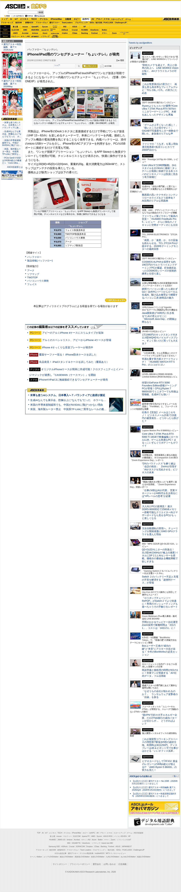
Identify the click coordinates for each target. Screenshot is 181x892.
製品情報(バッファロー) (40, 260)
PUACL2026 (108, 23)
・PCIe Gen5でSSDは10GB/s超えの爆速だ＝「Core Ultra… (11, 160)
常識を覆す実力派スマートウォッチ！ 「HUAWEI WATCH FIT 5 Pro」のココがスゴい (160, 362)
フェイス (32, 284)
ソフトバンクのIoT (124, 33)
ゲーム (128, 19)
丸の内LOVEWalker (128, 857)
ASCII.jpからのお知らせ (141, 776)
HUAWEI (84, 30)
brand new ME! (107, 843)
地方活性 (98, 23)
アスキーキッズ (7, 23)
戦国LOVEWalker (143, 857)
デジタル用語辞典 (86, 853)
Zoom (114, 33)
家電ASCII (29, 23)
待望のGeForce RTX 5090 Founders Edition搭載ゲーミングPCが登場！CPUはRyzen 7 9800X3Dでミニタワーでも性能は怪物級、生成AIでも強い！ (160, 388)
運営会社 (97, 864)
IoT (16, 19)
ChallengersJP (121, 23)
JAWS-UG (61, 840)
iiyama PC (86, 836)
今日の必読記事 (60, 853)
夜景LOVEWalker (97, 857)
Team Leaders (85, 850)
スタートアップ (117, 19)
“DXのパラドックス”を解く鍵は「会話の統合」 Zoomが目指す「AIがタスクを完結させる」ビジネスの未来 (160, 468)
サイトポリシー (60, 864)
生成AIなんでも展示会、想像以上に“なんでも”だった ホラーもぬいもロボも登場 (77, 400)
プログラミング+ (81, 23)
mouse (25, 27)
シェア (57, 65)
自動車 (68, 19)
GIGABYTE (45, 30)
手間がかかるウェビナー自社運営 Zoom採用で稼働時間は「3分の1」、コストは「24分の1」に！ (161, 625)
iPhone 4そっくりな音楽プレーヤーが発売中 (67, 347)
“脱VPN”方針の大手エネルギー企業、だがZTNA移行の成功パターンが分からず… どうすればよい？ (159, 719)
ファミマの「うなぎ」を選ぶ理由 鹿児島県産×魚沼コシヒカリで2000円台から (161, 146)
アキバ (99, 19)
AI (11, 19)
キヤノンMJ (25, 36)
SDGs (92, 23)
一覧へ (175, 776)
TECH (34, 19)
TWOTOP (32, 277)
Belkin (104, 30)
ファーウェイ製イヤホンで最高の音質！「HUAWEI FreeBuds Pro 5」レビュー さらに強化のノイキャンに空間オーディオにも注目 (160, 220)
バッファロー (34, 257)
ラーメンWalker (36, 857)
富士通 (15, 27)
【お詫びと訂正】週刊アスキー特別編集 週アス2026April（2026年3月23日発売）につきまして (154, 788)
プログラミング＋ (99, 850)
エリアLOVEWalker (51, 857)
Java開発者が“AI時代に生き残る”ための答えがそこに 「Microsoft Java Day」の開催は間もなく (159, 317)
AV (93, 19)
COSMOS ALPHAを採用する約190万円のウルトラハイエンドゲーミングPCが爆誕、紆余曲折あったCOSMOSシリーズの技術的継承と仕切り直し (159, 267)
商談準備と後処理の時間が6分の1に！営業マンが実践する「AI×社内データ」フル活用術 (160, 673)
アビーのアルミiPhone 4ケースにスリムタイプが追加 (73, 332)
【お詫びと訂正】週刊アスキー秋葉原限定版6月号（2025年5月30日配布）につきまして (154, 795)
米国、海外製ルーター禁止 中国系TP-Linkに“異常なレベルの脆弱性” (70, 409)
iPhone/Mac (56, 19)
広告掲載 (122, 864)
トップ (4, 19)
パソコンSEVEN (55, 26)
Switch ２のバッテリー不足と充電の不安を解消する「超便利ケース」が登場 (160, 579)
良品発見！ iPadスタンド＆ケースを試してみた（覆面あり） (74, 361)
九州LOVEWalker (112, 857)
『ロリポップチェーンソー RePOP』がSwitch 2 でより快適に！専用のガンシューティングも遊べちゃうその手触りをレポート (160, 602)
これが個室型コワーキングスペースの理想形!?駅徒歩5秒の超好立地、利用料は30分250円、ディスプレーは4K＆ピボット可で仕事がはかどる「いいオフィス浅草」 (160, 745)
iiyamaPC (35, 27)
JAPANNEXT (35, 36)
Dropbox (65, 33)
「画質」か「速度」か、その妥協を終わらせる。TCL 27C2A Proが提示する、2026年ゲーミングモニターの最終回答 (160, 244)
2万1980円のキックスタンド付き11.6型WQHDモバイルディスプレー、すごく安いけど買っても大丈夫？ (160, 339)
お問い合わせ (109, 864)
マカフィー (15, 36)
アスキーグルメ (42, 23)
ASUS (74, 27)
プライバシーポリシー (80, 864)
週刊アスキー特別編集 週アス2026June (12, 47)
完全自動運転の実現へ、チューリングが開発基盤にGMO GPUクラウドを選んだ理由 (160, 531)
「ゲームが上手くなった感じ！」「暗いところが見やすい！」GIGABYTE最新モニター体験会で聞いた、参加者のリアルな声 (160, 129)
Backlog (84, 33)
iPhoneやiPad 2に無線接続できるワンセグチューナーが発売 (73, 379)
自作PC (37, 6)
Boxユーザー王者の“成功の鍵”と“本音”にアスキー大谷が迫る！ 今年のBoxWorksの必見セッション (159, 650)
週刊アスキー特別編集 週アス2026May (12, 84)
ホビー (77, 19)
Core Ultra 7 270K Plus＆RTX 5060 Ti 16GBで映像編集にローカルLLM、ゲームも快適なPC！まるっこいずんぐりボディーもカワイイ (160, 439)
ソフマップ (45, 36)
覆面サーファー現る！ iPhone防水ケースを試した (67, 354)
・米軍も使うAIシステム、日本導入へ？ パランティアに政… (11, 125)
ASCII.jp (15, 6)
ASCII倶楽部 (171, 19)
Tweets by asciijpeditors (140, 42)
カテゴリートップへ (115, 300)
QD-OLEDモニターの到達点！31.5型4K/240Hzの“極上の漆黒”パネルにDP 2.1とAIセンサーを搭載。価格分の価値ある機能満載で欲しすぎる (160, 555)
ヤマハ (104, 33)
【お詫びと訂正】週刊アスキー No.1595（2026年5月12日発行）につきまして (155, 782)
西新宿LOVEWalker (82, 857)
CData (74, 33)
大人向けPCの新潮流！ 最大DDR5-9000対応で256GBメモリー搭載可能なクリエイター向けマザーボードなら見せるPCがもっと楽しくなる (160, 512)
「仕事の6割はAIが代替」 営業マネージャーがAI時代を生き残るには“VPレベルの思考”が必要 (160, 493)
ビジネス (24, 19)
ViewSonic (94, 30)
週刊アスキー (54, 23)
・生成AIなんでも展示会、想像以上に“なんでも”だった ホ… (11, 134)
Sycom (45, 27)
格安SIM (18, 23)
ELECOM (15, 30)
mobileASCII (100, 853)
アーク (30, 270)
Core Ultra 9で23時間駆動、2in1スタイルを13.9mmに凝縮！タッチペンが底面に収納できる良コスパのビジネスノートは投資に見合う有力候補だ (160, 171)
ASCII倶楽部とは (15, 167)
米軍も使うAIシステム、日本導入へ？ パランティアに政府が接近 (67, 395)
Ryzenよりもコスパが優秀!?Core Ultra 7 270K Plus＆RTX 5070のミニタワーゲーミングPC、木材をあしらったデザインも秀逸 (160, 110)
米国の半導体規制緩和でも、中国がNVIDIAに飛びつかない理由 (66, 404)
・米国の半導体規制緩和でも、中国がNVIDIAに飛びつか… (11, 143)
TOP (38, 833)
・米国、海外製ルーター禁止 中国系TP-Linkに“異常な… (11, 151)
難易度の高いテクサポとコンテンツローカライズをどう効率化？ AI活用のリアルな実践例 (160, 197)
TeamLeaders (67, 23)
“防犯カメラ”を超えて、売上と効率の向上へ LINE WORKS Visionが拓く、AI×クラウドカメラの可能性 (160, 69)
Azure (45, 33)
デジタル (44, 19)
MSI (64, 27)
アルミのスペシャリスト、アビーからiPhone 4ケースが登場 (76, 340)
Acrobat (25, 33)
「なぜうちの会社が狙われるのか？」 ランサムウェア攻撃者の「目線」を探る (160, 694)
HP (84, 27)
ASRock (64, 30)
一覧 (78, 66)
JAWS (15, 33)
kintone (35, 33)
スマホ (106, 19)
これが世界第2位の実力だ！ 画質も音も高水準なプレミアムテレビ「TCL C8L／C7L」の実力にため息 (160, 88)
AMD (25, 30)
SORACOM (80, 846)
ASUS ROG (35, 30)
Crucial (75, 30)
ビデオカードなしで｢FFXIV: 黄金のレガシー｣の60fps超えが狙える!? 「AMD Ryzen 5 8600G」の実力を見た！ (160, 765)
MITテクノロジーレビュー (116, 853)
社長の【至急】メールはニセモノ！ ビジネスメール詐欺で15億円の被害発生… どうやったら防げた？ (160, 417)
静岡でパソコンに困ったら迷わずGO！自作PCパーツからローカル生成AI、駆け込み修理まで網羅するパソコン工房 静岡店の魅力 (160, 293)
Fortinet (94, 33)
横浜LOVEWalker (66, 857)
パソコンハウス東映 (38, 280)
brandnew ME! (55, 36)
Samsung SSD (54, 846)
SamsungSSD (52, 29)
